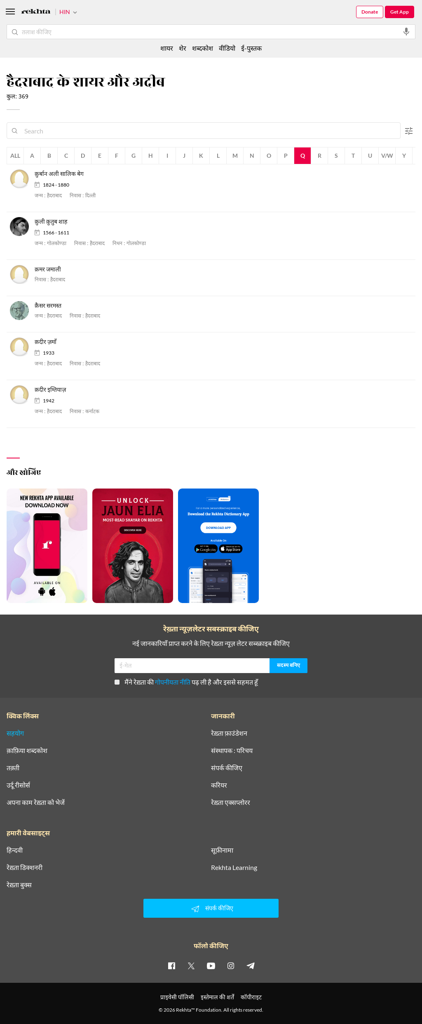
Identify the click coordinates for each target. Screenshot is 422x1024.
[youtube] (211, 965)
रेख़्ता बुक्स (19, 884)
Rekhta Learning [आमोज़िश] (234, 867)
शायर (166, 48)
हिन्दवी (15, 850)
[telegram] (250, 965)
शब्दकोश (202, 48)
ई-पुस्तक (251, 48)
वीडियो (227, 48)
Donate (369, 12)
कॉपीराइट (251, 997)
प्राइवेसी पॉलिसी (177, 997)
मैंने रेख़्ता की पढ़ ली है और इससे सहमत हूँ (186, 682)
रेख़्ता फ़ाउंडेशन (229, 733)
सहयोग (15, 733)
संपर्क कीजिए (226, 767)
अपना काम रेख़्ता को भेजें (36, 802)
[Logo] (36, 12)
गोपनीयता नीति (172, 682)
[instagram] (230, 965)
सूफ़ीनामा (222, 850)
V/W (387, 155)
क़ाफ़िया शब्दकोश (27, 750)
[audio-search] (406, 32)
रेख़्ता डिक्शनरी (24, 867)
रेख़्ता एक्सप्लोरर (230, 802)
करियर (219, 785)
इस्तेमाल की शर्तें (217, 997)
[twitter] (191, 965)
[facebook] (171, 965)
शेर (182, 48)
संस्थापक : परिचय (232, 750)
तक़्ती (13, 767)
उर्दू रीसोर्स (18, 785)
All (15, 155)
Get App (399, 12)
